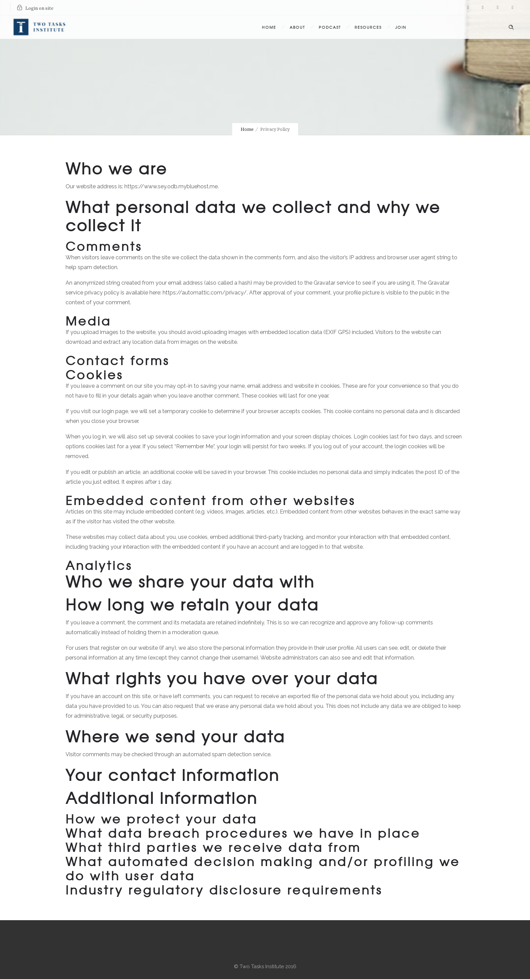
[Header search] (511, 26)
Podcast (330, 27)
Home (269, 27)
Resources (368, 27)
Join (400, 27)
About (297, 27)
